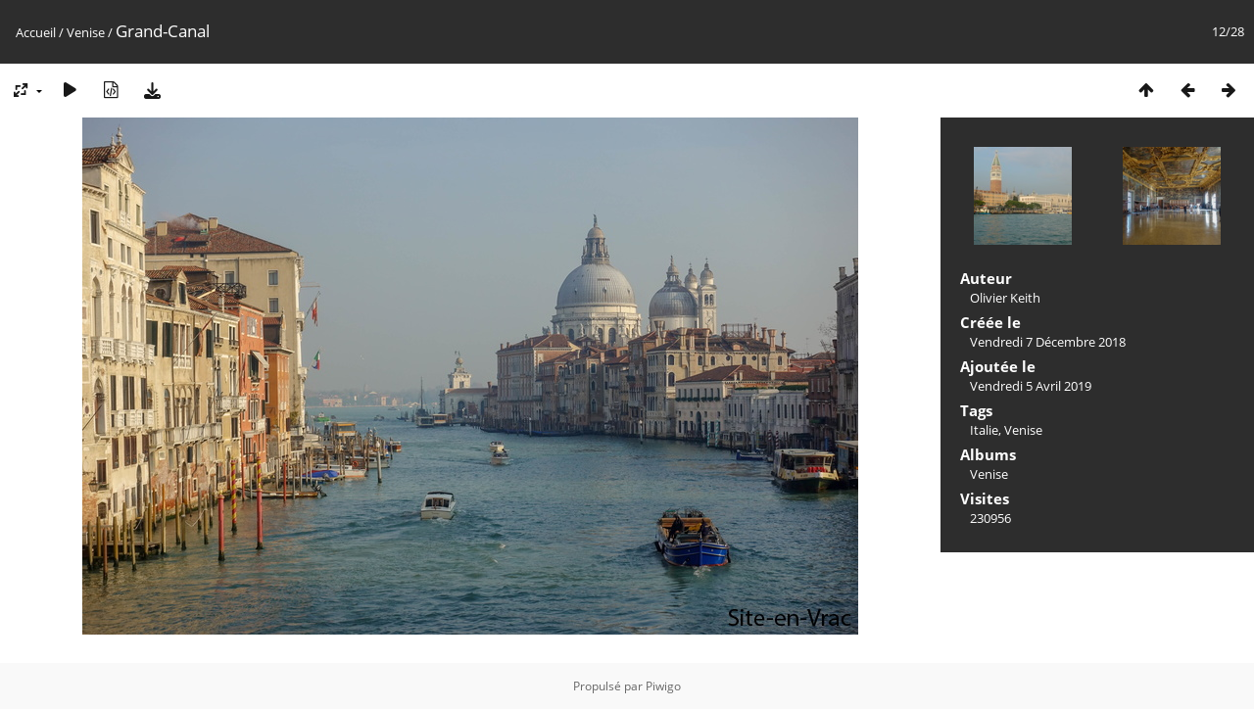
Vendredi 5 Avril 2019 (1030, 386)
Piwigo (663, 686)
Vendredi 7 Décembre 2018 (1048, 342)
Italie (984, 430)
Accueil (36, 32)
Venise (86, 32)
